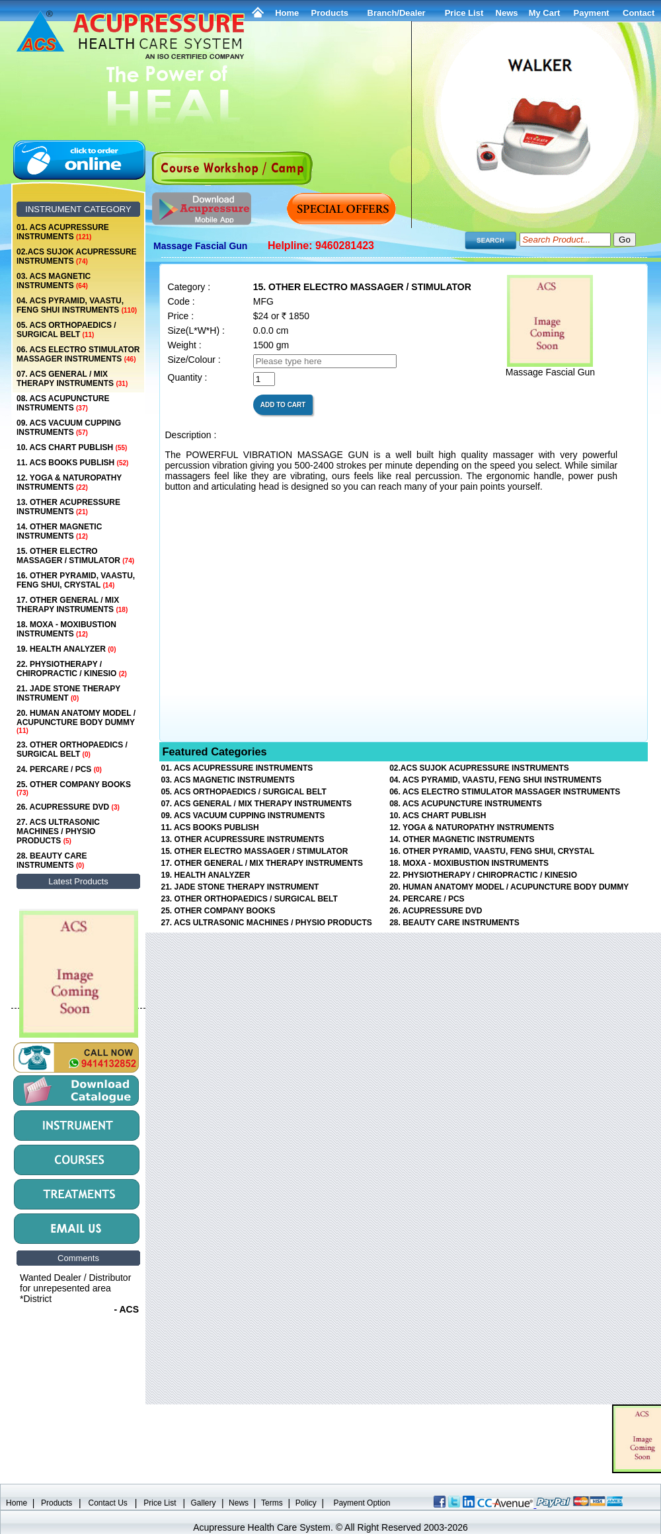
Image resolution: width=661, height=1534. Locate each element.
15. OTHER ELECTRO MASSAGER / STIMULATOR (75, 556)
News (239, 1503)
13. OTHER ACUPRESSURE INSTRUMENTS (68, 507)
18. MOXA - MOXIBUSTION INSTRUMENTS (66, 629)
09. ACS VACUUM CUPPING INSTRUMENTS (69, 427)
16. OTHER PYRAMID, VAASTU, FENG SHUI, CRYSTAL (76, 580)
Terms (272, 1503)
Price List (464, 13)
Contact (638, 13)
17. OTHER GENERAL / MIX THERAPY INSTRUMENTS (72, 604)
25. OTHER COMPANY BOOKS (74, 788)
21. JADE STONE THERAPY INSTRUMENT (68, 693)
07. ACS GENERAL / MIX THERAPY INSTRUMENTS (72, 378)
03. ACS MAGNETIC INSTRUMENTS (54, 281)
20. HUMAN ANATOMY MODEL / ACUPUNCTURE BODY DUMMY (76, 721)
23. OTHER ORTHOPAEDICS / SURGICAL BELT (72, 749)
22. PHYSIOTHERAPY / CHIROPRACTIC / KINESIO (72, 669)
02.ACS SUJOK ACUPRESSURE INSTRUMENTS (77, 256)
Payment (591, 13)
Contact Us (108, 1503)
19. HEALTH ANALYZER (66, 649)
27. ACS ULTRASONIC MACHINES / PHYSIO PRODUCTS (58, 831)
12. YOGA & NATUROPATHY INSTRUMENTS (69, 482)
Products (329, 13)
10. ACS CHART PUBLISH (72, 447)
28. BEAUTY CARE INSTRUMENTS (52, 860)
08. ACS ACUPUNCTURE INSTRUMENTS (63, 403)
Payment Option (361, 1503)
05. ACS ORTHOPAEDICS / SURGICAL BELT (66, 330)
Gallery (203, 1503)
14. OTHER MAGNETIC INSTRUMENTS (59, 531)
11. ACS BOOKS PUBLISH (72, 462)
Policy (306, 1503)
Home (287, 13)
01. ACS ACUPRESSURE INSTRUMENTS (63, 232)
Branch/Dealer (397, 13)
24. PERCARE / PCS (59, 769)
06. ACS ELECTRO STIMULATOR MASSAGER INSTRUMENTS (78, 354)
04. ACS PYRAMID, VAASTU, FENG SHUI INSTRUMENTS (77, 305)
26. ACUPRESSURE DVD (68, 807)
